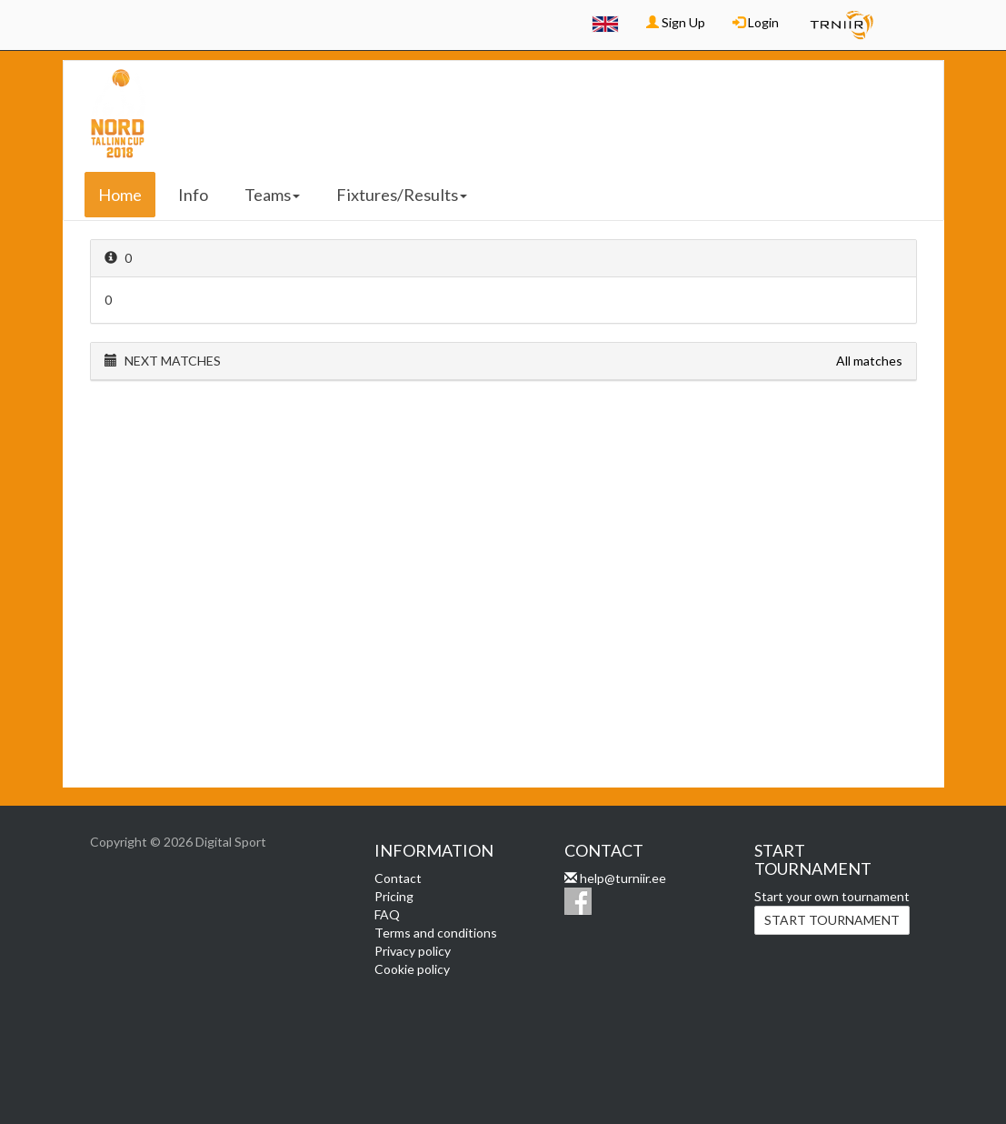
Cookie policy (412, 969)
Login (755, 22)
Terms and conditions (435, 932)
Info (193, 195)
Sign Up (675, 22)
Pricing (393, 896)
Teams (272, 195)
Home (120, 195)
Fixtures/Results (401, 195)
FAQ (387, 914)
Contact (398, 878)
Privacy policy (412, 950)
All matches (869, 360)
